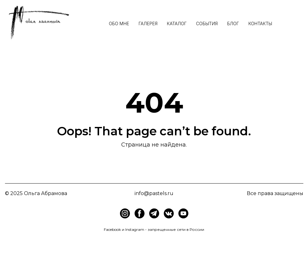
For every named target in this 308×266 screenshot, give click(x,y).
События (207, 23)
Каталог (177, 23)
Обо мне (119, 23)
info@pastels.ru (154, 193)
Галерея (148, 23)
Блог (233, 23)
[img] (140, 213)
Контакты (260, 23)
